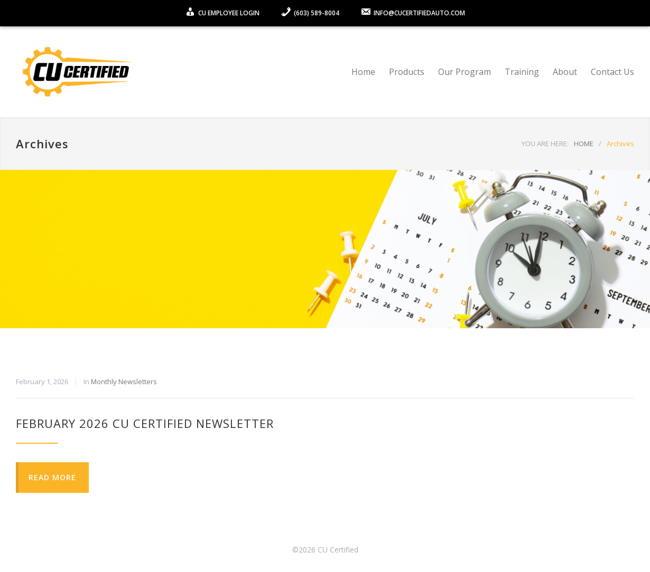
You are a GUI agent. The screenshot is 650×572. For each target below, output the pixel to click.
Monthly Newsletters (124, 381)
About (565, 72)
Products (406, 72)
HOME (583, 143)
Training (522, 72)
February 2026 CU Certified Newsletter (145, 423)
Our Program (464, 72)
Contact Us (612, 72)
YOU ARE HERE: (545, 143)
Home (363, 72)
